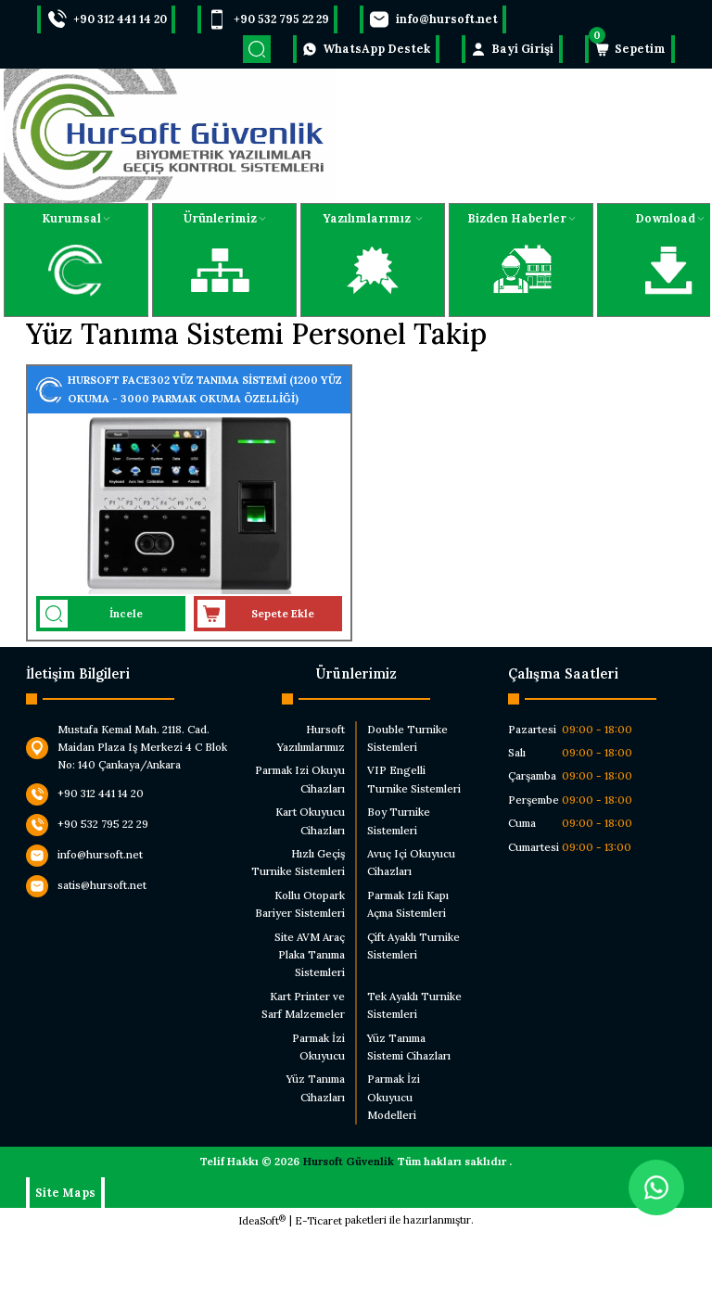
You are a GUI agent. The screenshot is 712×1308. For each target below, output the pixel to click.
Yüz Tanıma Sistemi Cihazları (409, 1047)
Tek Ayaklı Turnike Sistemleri (414, 1005)
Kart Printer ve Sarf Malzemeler (303, 1005)
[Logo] (170, 136)
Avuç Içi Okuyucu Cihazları (411, 862)
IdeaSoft (262, 1220)
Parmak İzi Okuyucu (318, 1047)
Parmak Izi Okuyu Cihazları (300, 779)
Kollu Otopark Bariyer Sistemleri (300, 904)
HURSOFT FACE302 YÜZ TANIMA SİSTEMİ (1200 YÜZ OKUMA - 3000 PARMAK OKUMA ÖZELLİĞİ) (205, 389)
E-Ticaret (318, 1220)
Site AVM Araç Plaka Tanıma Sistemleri (309, 955)
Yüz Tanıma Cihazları (315, 1088)
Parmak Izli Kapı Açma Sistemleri (408, 904)
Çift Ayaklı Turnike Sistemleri (413, 946)
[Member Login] (512, 49)
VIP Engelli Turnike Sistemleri (414, 779)
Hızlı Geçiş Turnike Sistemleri (298, 862)
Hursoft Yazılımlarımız (311, 738)
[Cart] (630, 49)
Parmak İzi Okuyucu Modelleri (393, 1097)
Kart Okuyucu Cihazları (310, 821)
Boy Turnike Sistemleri (398, 821)
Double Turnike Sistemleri (407, 738)
